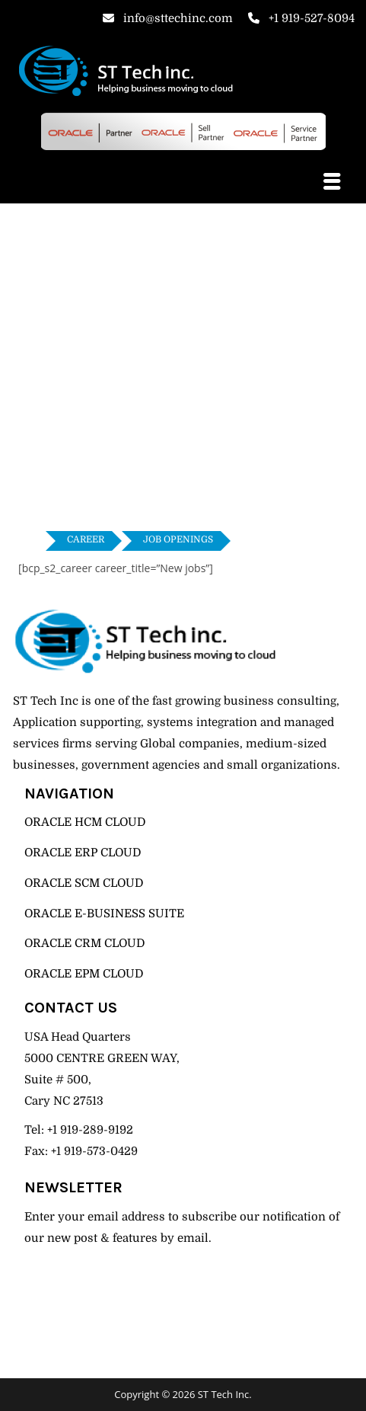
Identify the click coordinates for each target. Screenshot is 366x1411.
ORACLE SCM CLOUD (83, 883)
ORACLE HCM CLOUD (84, 822)
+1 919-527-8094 (301, 18)
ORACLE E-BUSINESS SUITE (104, 913)
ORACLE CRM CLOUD (84, 943)
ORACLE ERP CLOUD (82, 852)
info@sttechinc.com (168, 18)
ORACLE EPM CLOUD (83, 974)
